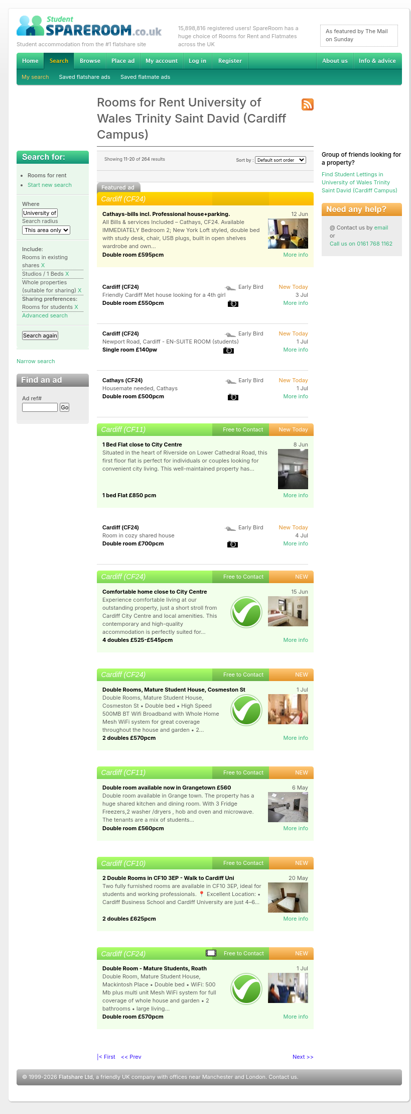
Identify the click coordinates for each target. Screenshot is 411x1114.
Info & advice (377, 61)
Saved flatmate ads (145, 76)
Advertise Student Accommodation (123, 61)
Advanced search (45, 315)
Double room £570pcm (133, 1016)
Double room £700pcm (133, 543)
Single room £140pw (129, 349)
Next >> (303, 1056)
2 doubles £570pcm (129, 737)
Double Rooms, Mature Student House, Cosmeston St (173, 689)
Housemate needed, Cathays (140, 388)
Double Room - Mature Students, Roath (154, 968)
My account (161, 61)
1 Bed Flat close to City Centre (142, 444)
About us (334, 61)
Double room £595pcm (133, 254)
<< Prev (131, 1056)
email (381, 227)
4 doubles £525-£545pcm (137, 639)
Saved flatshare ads (84, 76)
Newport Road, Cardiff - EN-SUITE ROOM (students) (170, 341)
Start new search (50, 184)
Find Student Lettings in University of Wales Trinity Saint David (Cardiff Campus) (359, 182)
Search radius (40, 221)
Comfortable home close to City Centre (154, 591)
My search (35, 76)
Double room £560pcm (133, 828)
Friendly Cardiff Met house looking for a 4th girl (164, 294)
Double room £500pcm (133, 396)
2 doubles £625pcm (129, 918)
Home (30, 61)
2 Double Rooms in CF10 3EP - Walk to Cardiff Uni (168, 877)
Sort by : (271, 160)
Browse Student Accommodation (90, 61)
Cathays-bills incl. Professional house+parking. (166, 213)
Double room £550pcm (133, 302)
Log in (197, 61)
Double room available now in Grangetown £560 (166, 787)
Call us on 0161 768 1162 (361, 243)
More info (295, 254)
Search (59, 61)
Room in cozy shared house (138, 535)
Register (230, 61)
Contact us (282, 1076)
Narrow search (36, 361)
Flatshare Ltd (76, 1076)
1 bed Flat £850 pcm (129, 495)
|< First (106, 1056)
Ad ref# (32, 398)
